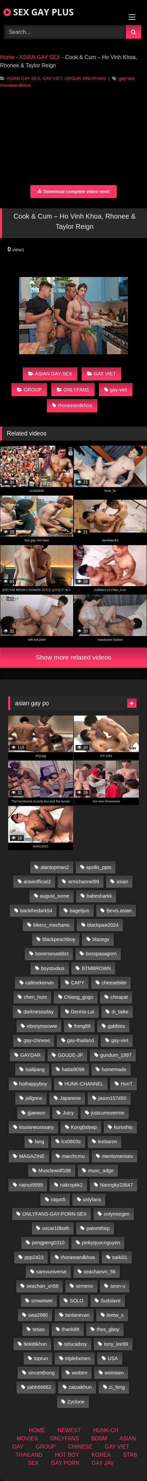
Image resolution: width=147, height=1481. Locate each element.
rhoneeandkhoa (15, 85)
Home (7, 57)
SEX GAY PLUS (38, 12)
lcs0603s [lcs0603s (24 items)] (71, 1141)
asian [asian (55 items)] (122, 881)
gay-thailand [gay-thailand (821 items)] (80, 1040)
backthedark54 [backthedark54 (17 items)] (36, 910)
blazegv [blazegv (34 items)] (101, 939)
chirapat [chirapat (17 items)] (119, 997)
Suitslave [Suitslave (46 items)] (110, 1300)
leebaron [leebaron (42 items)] (107, 1141)
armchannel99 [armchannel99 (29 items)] (83, 881)
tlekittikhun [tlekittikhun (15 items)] (35, 1344)
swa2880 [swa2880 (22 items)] (38, 1315)
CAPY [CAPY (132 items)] (77, 982)
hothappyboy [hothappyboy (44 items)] (33, 1083)
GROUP (72, 78)
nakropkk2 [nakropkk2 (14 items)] (71, 1185)
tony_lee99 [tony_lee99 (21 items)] (116, 1344)
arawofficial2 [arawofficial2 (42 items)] (37, 881)
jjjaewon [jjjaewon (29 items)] (36, 1113)
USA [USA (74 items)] (113, 1358)
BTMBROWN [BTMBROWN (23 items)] (96, 968)
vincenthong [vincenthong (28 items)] (41, 1372)
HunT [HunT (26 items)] (127, 1083)
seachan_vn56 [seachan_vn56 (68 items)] (43, 1286)
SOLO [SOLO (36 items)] (76, 1300)
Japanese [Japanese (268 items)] (70, 1098)
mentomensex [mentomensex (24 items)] (117, 1156)
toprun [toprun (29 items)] (41, 1358)
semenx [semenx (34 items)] (84, 1286)
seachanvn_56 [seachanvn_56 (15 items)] (100, 1271)
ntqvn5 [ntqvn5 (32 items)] (58, 1199)
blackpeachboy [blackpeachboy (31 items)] (59, 939)
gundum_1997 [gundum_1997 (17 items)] (116, 1055)
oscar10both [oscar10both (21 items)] (55, 1228)
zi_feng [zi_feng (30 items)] (117, 1387)
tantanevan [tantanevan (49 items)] (77, 1315)
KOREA (101, 1455)
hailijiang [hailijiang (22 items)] (35, 1069)
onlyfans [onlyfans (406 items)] (92, 1199)
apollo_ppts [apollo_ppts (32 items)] (98, 867)
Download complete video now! (73, 191)
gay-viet (126, 78)
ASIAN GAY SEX (39, 57)
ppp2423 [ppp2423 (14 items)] (34, 1257)
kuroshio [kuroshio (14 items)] (123, 1127)
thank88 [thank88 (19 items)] (70, 1329)
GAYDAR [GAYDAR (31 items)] (30, 1055)
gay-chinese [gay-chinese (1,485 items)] (36, 1040)
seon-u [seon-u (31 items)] (117, 1286)
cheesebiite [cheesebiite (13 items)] (114, 982)
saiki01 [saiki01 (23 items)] (120, 1257)
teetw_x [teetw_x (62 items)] (115, 1315)
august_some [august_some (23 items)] (54, 896)
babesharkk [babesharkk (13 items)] (99, 896)
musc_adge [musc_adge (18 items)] (100, 1170)
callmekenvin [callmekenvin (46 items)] (40, 982)
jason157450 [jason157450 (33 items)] (112, 1098)
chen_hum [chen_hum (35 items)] (35, 997)
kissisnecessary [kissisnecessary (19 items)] (36, 1127)
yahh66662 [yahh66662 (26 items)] (39, 1387)
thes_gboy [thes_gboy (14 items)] (108, 1329)
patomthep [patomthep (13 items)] (98, 1228)
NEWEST (69, 1430)
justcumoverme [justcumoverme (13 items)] (108, 1113)
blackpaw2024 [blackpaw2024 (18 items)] (102, 925)
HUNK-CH (105, 1430)
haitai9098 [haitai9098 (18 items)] (73, 1069)
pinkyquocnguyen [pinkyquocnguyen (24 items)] (101, 1242)
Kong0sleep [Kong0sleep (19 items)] (84, 1127)
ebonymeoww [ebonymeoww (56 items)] (42, 1026)
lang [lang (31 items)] (39, 1141)
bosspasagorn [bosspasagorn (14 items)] (101, 953)
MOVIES (27, 1438)
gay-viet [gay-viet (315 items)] (119, 1040)
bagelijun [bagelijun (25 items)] (79, 910)
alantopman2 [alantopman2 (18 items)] (54, 867)
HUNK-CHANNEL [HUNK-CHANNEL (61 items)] (84, 1083)
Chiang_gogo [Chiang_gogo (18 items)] (78, 997)
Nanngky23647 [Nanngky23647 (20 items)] (116, 1185)
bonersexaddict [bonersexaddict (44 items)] (52, 953)
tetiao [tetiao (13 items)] (39, 1329)
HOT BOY (67, 1455)
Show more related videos (73, 657)
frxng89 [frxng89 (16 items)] (82, 1026)
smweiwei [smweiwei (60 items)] (41, 1300)
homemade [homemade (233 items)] (114, 1069)
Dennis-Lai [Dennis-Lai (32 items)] (82, 1011)
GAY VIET (52, 78)
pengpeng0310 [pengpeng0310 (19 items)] (48, 1242)
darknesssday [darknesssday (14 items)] (38, 1011)
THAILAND (28, 1455)
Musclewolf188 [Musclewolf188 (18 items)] (54, 1170)
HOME (37, 1430)
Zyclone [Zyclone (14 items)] (75, 1401)
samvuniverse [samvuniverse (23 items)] (51, 1271)
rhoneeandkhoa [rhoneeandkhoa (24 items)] (78, 1257)
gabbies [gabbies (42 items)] (116, 1026)
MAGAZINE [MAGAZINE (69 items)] (32, 1156)
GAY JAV (103, 1463)
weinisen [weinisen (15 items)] (114, 1372)
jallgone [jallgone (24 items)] (34, 1098)
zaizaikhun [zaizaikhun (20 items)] (80, 1387)
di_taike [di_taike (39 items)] (120, 1011)
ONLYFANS (94, 78)
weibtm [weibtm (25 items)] (79, 1372)
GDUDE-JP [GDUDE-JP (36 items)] (70, 1055)
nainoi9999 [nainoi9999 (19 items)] (31, 1185)
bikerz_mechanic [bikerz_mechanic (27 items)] (51, 925)
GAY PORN (65, 1463)
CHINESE (80, 1447)
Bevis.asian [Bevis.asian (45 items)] (119, 910)
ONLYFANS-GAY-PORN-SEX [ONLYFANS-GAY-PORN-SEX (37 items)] (54, 1214)
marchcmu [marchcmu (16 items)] (73, 1156)
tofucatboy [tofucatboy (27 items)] (75, 1344)
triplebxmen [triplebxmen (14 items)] (77, 1358)
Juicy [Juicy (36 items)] (68, 1113)
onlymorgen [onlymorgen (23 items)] (116, 1214)
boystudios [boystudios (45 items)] (52, 968)
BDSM (99, 1438)
